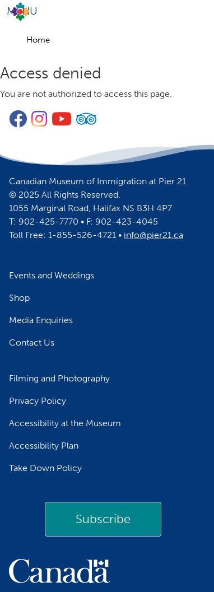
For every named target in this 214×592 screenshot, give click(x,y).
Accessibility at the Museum (65, 423)
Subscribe (103, 518)
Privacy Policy (37, 400)
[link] (103, 519)
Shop (19, 297)
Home (38, 40)
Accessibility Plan (43, 445)
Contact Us (31, 342)
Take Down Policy (45, 468)
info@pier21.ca (153, 235)
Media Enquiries (41, 320)
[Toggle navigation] (107, 11)
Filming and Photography (59, 378)
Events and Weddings (51, 275)
